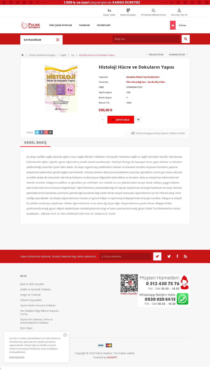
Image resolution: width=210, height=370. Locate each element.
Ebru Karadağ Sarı (136, 82)
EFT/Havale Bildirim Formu (153, 15)
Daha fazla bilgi (16, 357)
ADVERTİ (112, 357)
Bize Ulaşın (26, 328)
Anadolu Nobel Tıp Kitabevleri (143, 77)
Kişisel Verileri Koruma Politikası (38, 305)
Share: (29, 132)
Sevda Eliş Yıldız (156, 82)
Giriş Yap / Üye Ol (179, 15)
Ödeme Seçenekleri (31, 300)
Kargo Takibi (109, 15)
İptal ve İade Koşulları (32, 284)
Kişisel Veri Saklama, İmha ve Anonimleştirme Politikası (36, 321)
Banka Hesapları (128, 15)
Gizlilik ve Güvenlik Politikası (35, 289)
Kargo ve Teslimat (30, 294)
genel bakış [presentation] (35, 142)
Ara (186, 39)
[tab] (35, 142)
